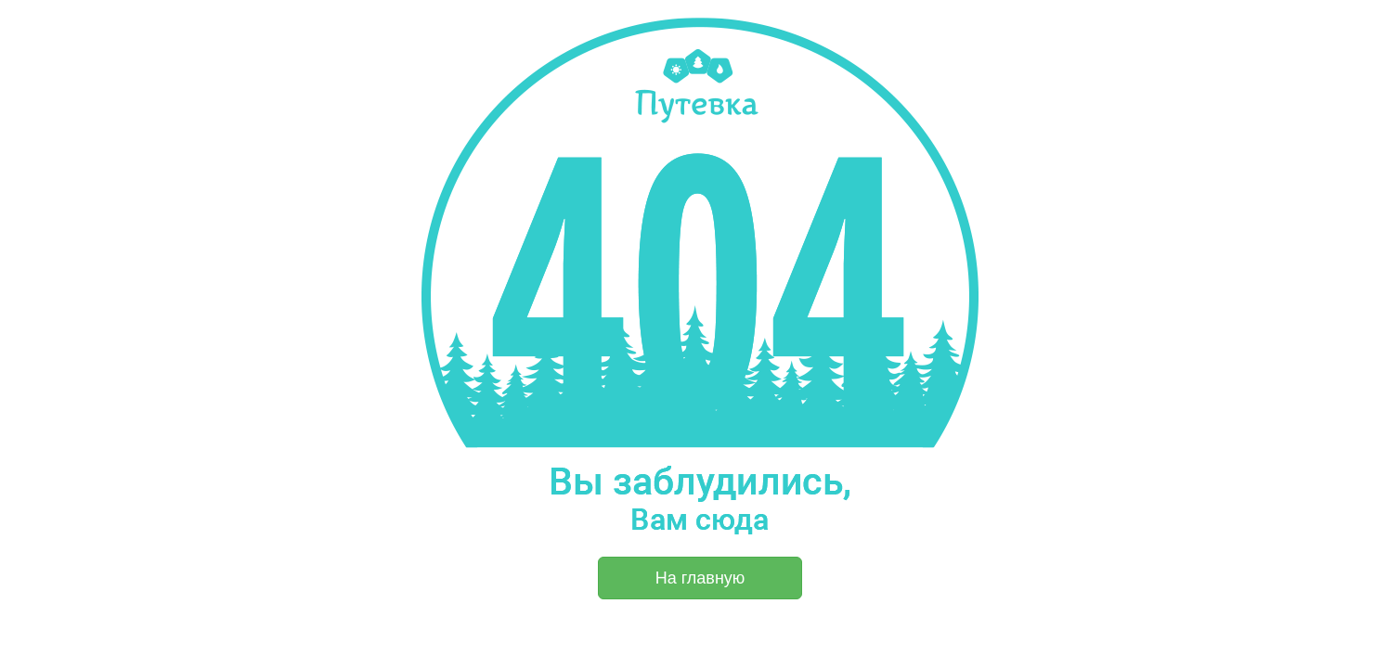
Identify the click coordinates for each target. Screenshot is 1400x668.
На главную (700, 578)
